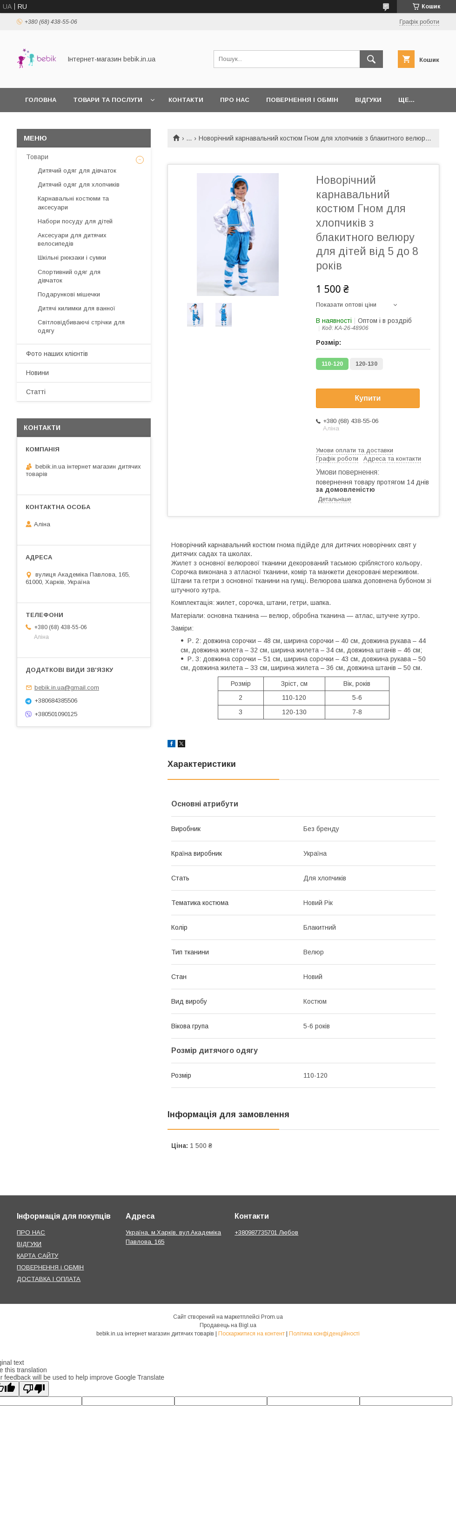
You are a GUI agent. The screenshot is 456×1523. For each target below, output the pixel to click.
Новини (37, 372)
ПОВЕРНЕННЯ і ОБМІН (50, 1267)
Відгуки (368, 99)
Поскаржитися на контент (251, 1333)
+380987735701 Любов (266, 1232)
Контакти (185, 99)
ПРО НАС (31, 1232)
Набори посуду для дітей (75, 221)
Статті (36, 392)
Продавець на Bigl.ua (228, 1325)
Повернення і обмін (302, 99)
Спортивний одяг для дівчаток (69, 276)
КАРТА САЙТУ (37, 1255)
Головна (40, 99)
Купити (368, 398)
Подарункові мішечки (69, 294)
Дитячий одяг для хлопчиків (79, 184)
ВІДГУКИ (29, 1244)
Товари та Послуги (107, 99)
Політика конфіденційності (324, 1333)
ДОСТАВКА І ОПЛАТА (48, 1278)
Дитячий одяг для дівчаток (77, 170)
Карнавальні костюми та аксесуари (73, 202)
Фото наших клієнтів (57, 353)
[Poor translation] (34, 1388)
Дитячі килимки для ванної (76, 308)
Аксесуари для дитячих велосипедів (72, 239)
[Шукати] (371, 59)
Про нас (234, 99)
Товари (37, 157)
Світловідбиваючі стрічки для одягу (81, 326)
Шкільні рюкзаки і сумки (72, 257)
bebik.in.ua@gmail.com (66, 687)
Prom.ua (272, 1317)
